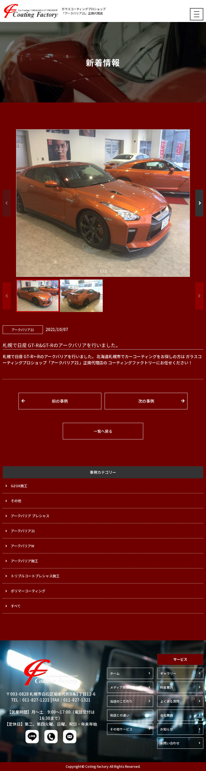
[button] (199, 203)
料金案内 (166, 687)
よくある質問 (169, 701)
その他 (16, 500)
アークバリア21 (23, 530)
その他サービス (121, 729)
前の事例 (60, 401)
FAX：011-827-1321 (72, 700)
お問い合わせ (169, 743)
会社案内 (166, 715)
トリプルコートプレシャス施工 (35, 575)
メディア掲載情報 (122, 687)
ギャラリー (168, 673)
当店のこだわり (121, 701)
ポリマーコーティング (28, 590)
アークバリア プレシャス (30, 515)
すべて (16, 605)
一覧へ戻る (103, 431)
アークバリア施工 (24, 560)
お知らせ (166, 729)
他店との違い (119, 715)
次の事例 (146, 401)
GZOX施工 (19, 485)
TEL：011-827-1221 (30, 700)
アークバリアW (22, 545)
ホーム (115, 673)
